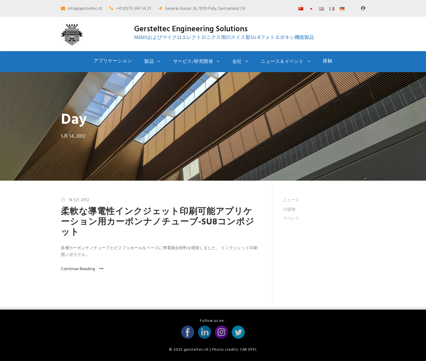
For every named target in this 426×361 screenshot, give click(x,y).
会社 (237, 61)
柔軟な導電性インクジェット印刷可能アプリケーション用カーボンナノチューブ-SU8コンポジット (157, 222)
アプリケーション (113, 61)
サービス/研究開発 (193, 61)
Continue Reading (82, 269)
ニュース (291, 200)
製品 (149, 61)
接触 (327, 61)
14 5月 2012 (78, 200)
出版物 (289, 209)
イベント (291, 218)
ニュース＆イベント (282, 61)
